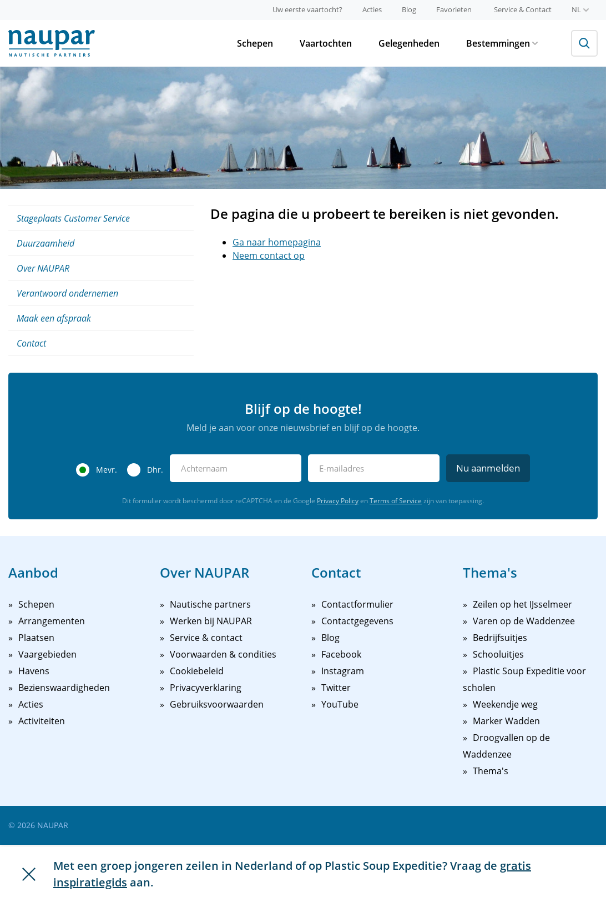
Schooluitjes (498, 654)
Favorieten (454, 9)
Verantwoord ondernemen (67, 293)
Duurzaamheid (45, 243)
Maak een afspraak (54, 318)
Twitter (336, 687)
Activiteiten (41, 721)
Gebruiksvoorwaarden (217, 704)
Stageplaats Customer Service (73, 218)
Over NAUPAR (43, 268)
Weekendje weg (505, 704)
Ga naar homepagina (277, 242)
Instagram (342, 671)
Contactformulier (357, 604)
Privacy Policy (337, 500)
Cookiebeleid (197, 671)
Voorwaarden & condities (223, 654)
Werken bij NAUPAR (211, 621)
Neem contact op (269, 255)
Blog (409, 9)
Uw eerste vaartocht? (307, 9)
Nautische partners (210, 604)
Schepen (255, 43)
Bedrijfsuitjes (500, 638)
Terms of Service (396, 500)
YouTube (339, 704)
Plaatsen (36, 638)
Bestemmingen (502, 43)
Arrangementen (51, 621)
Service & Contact (523, 9)
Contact (31, 343)
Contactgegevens (357, 621)
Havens (33, 671)
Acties (372, 9)
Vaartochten (326, 43)
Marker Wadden (506, 721)
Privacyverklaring (205, 687)
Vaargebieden (47, 654)
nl (580, 9)
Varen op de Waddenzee (524, 621)
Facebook (341, 654)
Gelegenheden (409, 43)
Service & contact (206, 638)
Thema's (490, 771)
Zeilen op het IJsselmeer (522, 604)
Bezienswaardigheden (64, 687)
